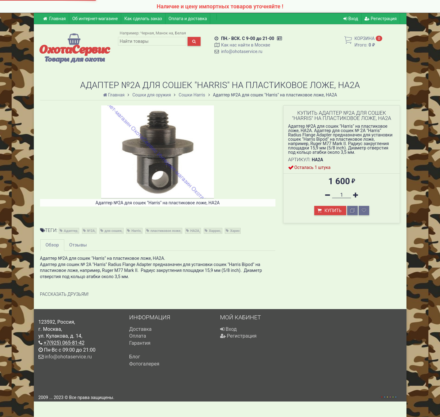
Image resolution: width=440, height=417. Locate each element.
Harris (136, 231)
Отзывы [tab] (78, 245)
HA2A (194, 231)
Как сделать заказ (143, 18)
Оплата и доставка (188, 18)
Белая (180, 33)
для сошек (113, 231)
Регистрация (381, 18)
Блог (134, 357)
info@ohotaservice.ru (241, 51)
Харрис (214, 231)
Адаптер (71, 231)
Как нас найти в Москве (245, 44)
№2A (91, 231)
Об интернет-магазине (95, 18)
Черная (147, 33)
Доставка (140, 329)
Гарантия (140, 343)
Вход (350, 18)
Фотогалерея (144, 364)
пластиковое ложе (166, 231)
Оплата (137, 336)
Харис (235, 231)
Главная (54, 18)
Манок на (164, 33)
